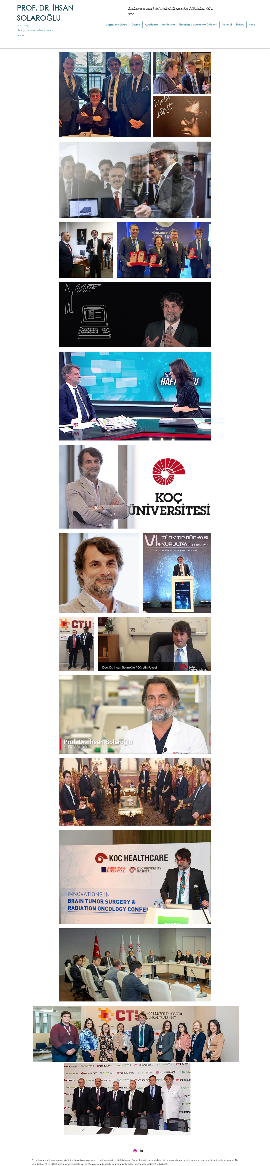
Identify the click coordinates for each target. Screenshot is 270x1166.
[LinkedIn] (141, 1151)
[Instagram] (135, 1151)
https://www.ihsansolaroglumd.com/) (85, 1160)
